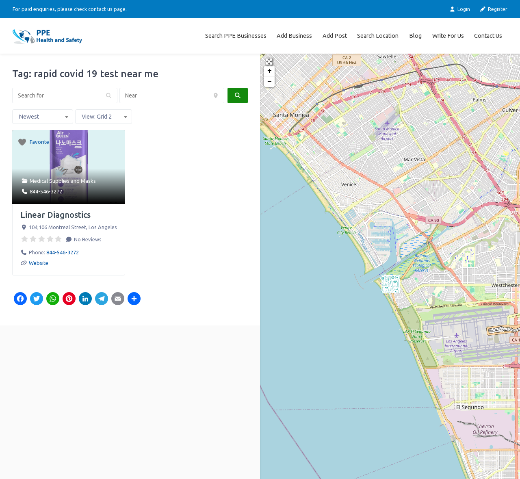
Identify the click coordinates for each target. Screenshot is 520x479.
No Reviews (87, 239)
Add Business (294, 36)
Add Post (335, 36)
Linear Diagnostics (55, 214)
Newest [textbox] (29, 116)
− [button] (269, 82)
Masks (88, 181)
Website (38, 263)
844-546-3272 (46, 191)
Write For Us (448, 36)
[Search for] (64, 95)
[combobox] (42, 116)
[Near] (172, 95)
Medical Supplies (49, 181)
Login (459, 9)
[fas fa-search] (238, 95)
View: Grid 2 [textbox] (97, 116)
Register (493, 9)
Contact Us (488, 36)
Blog (415, 36)
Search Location (378, 36)
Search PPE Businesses (235, 36)
